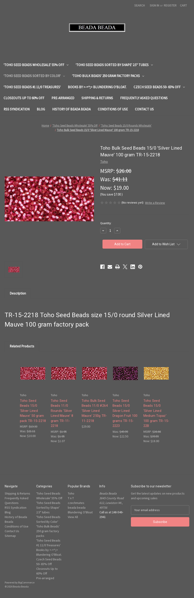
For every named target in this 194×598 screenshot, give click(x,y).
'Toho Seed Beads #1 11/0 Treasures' (32, 87)
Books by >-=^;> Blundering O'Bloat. (97, 87)
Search (139, 5)
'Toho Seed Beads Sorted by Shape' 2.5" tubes (114, 65)
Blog (41, 109)
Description (18, 293)
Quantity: (105, 223)
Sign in (154, 5)
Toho (71, 493)
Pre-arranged (62, 98)
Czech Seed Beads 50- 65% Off (159, 87)
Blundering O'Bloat (80, 512)
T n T (71, 498)
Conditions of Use (113, 109)
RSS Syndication (17, 109)
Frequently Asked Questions (144, 98)
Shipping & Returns (97, 98)
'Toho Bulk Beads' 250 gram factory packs (108, 76)
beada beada (76, 508)
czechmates (76, 503)
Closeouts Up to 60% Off (24, 98)
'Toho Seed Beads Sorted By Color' (34, 76)
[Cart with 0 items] (183, 5)
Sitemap (10, 536)
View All (73, 517)
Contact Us (144, 109)
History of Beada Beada (71, 109)
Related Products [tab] (22, 346)
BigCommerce (26, 582)
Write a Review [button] (155, 203)
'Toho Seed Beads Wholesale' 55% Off (36, 65)
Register (170, 5)
